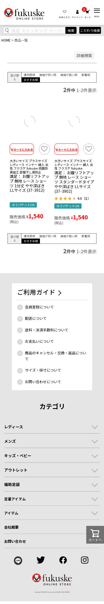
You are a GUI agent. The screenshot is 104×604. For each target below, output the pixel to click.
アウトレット (15, 470)
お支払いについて (39, 341)
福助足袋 (12, 484)
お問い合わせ (15, 541)
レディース (13, 426)
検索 (71, 30)
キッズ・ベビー (17, 455)
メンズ (10, 441)
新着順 (86, 75)
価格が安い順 (47, 75)
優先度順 (29, 75)
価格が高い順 (68, 75)
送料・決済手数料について (46, 329)
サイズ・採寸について (43, 370)
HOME (6, 40)
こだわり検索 (90, 30)
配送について (36, 318)
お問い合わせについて (43, 381)
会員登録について (39, 306)
